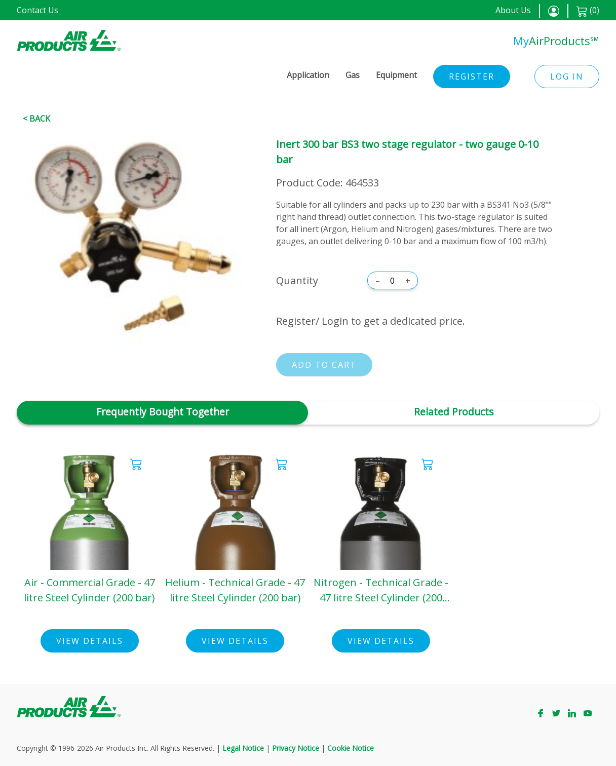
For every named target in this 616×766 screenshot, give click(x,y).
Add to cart (324, 364)
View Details (89, 640)
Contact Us (37, 10)
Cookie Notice (350, 748)
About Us (513, 10)
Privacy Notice (295, 748)
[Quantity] (392, 280)
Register (471, 76)
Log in (567, 76)
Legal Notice (243, 748)
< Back (36, 118)
